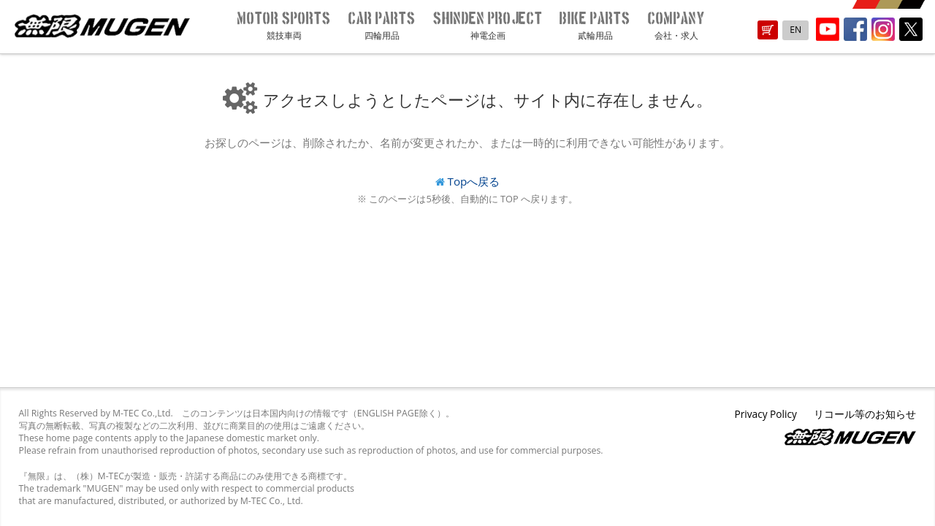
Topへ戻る (474, 181)
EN (795, 29)
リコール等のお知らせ (865, 414)
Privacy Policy (765, 414)
